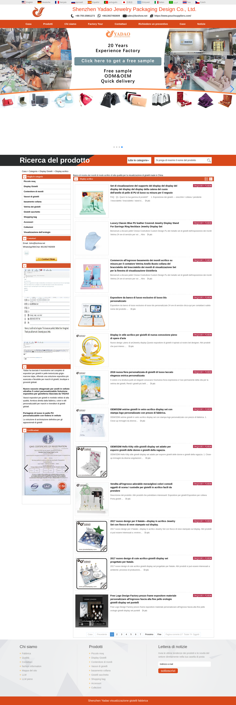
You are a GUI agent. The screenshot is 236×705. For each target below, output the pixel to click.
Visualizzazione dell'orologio (37, 232)
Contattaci (121, 23)
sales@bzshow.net (137, 15)
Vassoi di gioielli (31, 196)
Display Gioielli (45, 171)
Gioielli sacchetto (32, 212)
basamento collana (32, 202)
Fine (159, 634)
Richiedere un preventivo (153, 23)
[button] (114, 147)
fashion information (31, 666)
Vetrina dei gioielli (32, 207)
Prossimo (149, 634)
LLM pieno (27, 679)
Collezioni (28, 227)
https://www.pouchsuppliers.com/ (173, 15)
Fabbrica (26, 653)
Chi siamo (70, 23)
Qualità (25, 657)
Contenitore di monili (33, 191)
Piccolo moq (29, 181)
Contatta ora (46, 259)
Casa (28, 23)
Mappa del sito (29, 670)
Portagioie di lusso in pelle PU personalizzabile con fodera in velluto (42, 415)
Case (183, 23)
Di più (147, 201)
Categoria (33, 171)
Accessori (28, 222)
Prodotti (48, 23)
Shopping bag (30, 217)
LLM (24, 674)
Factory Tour (95, 23)
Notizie (201, 23)
